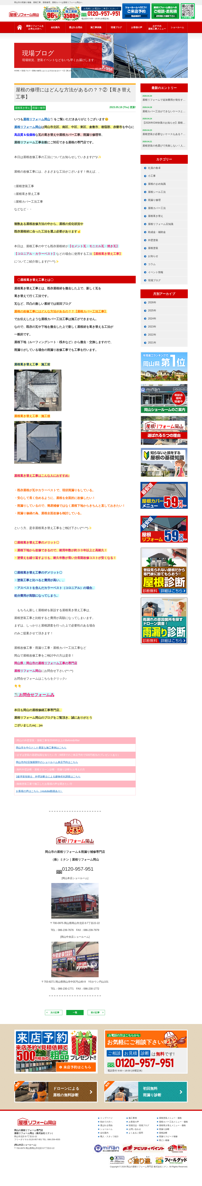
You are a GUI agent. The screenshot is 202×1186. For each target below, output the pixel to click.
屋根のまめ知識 (157, 184)
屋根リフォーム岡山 (36, 119)
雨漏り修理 (38, 108)
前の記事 (95, 1012)
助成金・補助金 (157, 232)
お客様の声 (136, 27)
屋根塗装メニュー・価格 (170, 1118)
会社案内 (55, 27)
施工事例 (133, 1118)
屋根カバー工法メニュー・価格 (173, 1122)
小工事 (152, 175)
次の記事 (54, 1012)
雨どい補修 (164, 1140)
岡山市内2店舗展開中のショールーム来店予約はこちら (47, 762)
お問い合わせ (135, 1129)
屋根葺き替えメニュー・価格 (172, 1125)
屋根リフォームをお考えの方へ (35, 27)
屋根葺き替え (22, 108)
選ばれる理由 (75, 27)
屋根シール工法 (157, 192)
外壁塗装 (153, 240)
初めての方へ (106, 1122)
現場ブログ (116, 27)
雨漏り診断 (164, 1129)
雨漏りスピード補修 (168, 1136)
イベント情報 (155, 272)
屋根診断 (163, 1133)
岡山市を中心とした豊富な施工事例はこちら (41, 747)
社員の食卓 (154, 168)
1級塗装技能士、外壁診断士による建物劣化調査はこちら (48, 776)
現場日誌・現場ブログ (139, 1125)
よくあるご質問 (136, 1133)
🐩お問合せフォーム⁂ (34, 695)
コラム (152, 264)
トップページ (106, 1118)
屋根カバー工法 (157, 208)
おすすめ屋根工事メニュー (157, 27)
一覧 (75, 1012)
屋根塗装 (153, 248)
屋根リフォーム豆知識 (160, 224)
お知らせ (153, 256)
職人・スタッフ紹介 (109, 1136)
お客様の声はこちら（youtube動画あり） (39, 791)
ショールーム (177, 27)
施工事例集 (95, 27)
